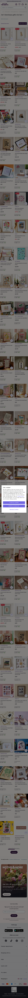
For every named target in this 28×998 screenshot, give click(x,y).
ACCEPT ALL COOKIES (14, 502)
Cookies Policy (20, 496)
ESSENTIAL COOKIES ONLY (14, 505)
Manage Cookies (14, 509)
